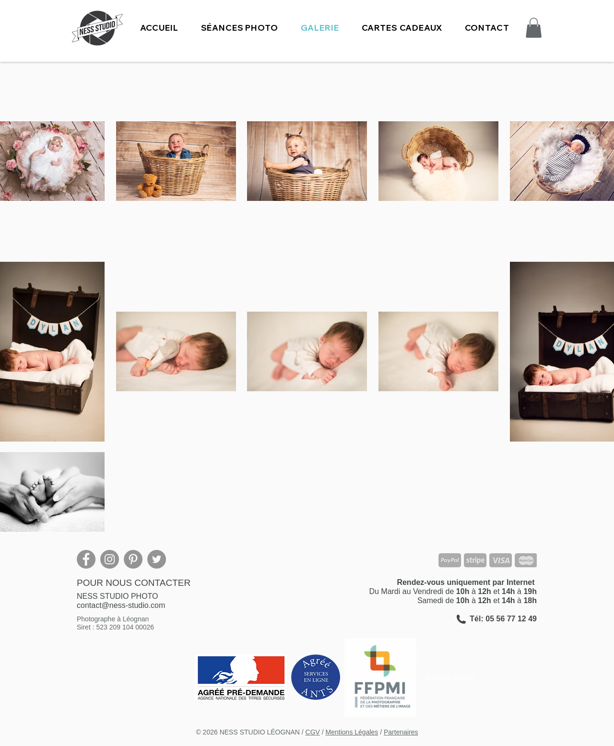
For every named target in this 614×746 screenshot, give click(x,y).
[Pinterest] (133, 559)
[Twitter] (156, 559)
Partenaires (401, 732)
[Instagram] (109, 559)
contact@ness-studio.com (121, 605)
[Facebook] (86, 559)
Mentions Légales (352, 732)
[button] (239, 27)
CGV (313, 732)
